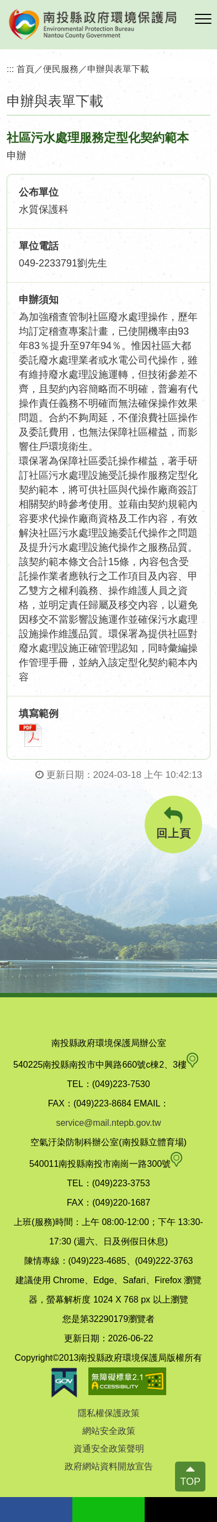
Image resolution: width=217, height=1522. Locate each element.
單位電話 (39, 246)
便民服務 (60, 69)
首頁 (25, 69)
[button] (203, 19)
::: (10, 69)
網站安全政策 (108, 1431)
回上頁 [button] (173, 823)
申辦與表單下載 (118, 69)
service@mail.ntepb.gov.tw (108, 1123)
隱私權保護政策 (109, 1413)
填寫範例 (39, 713)
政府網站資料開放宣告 (109, 1466)
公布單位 (39, 192)
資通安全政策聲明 (108, 1448)
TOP (190, 1481)
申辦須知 (39, 299)
